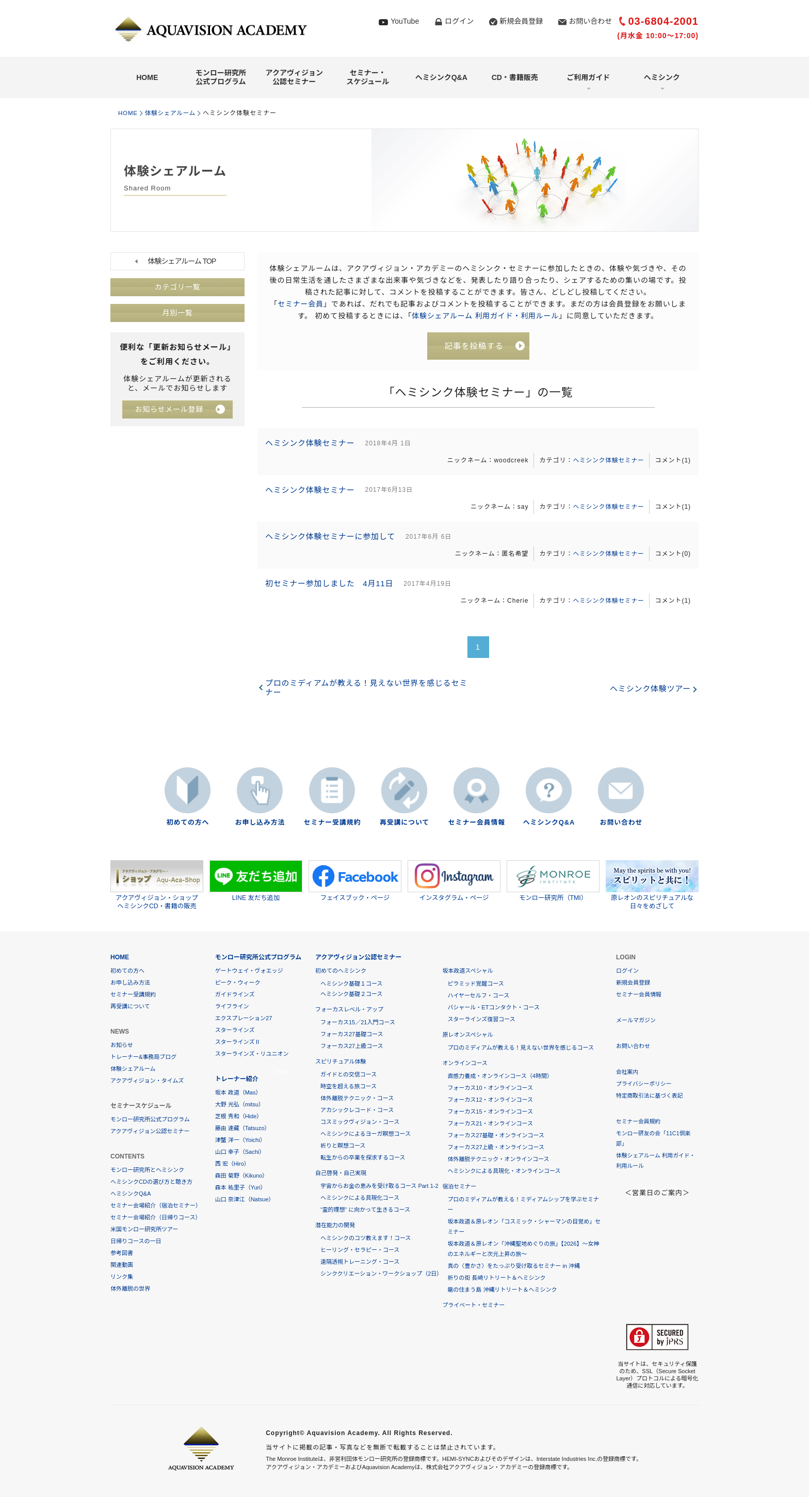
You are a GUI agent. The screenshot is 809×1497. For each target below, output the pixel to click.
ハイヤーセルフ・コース (478, 995)
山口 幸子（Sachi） (240, 1152)
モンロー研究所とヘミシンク (147, 1170)
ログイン (459, 21)
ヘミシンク (662, 77)
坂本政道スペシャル (467, 971)
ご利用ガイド (588, 77)
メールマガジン (636, 1020)
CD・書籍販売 (515, 77)
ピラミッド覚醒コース (475, 983)
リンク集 (121, 1277)
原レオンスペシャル (467, 1035)
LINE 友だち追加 (255, 881)
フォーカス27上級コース (351, 1046)
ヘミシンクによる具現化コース (359, 1198)
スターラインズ (235, 1030)
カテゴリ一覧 (177, 287)
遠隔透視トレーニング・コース (359, 1262)
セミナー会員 (300, 303)
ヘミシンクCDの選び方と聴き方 (151, 1182)
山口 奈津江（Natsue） (244, 1199)
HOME (147, 77)
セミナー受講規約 (332, 823)
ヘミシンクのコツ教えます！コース (365, 1238)
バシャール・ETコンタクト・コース (493, 1007)
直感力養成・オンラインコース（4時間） (500, 1076)
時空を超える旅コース (348, 1086)
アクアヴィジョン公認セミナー (294, 77)
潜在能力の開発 (335, 1225)
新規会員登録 (521, 21)
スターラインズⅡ (238, 1042)
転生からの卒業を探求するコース (362, 1157)
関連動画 (121, 1265)
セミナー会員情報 (477, 823)
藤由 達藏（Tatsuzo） (242, 1128)
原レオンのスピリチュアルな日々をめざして (652, 885)
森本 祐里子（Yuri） (240, 1187)
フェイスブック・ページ (355, 881)
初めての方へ (187, 823)
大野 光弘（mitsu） (239, 1104)
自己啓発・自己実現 (340, 1173)
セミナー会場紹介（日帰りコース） (155, 1217)
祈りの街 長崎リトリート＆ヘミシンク (496, 1278)
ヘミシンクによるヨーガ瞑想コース (365, 1134)
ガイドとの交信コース (348, 1074)
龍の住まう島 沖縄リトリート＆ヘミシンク (502, 1289)
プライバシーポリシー (644, 1084)
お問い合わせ (590, 21)
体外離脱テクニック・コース (357, 1098)
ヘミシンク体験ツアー (650, 694)
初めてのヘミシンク (340, 971)
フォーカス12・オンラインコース (490, 1100)
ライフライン (232, 1006)
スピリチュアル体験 (340, 1061)
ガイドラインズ (235, 994)
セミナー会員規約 (638, 1121)
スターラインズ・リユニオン (252, 1054)
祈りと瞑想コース (342, 1145)
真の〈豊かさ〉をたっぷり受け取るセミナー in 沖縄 (513, 1266)
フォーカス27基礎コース (351, 1034)
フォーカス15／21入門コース (357, 1022)
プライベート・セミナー (473, 1305)
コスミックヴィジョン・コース (359, 1122)
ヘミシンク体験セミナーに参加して (332, 540)
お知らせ (121, 1045)
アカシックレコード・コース (357, 1110)
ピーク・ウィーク (238, 982)
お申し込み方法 (260, 823)
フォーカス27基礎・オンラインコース (495, 1135)
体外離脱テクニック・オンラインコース (498, 1159)
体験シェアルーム (173, 113)
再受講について (404, 823)
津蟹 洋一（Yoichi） (240, 1140)
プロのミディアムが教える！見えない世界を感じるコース (520, 1047)
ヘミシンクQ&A (441, 77)
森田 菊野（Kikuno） (241, 1175)
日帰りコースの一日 (135, 1241)
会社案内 (627, 1072)
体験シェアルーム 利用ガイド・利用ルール (485, 315)
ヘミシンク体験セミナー (311, 444)
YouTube (405, 21)
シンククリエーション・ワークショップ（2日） (381, 1273)
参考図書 (121, 1253)
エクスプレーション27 (243, 1018)
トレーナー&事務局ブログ (143, 1057)
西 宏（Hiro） (232, 1164)
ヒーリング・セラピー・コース (359, 1250)
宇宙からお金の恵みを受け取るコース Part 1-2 (379, 1186)
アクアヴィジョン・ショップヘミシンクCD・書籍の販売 (156, 885)
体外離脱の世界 (130, 1288)
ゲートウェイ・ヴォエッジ (249, 971)
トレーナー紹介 (236, 1079)
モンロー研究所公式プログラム (221, 77)
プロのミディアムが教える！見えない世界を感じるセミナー (367, 693)
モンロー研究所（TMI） (553, 881)
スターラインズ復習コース (481, 1019)
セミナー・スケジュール (367, 77)
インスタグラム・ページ (454, 881)
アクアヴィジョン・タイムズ (147, 1080)
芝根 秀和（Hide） (239, 1116)
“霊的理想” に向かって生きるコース (365, 1209)
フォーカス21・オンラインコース (490, 1123)
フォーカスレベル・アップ (349, 1009)
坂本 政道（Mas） (238, 1092)
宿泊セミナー (459, 1186)
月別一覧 (177, 313)
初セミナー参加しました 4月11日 (331, 588)
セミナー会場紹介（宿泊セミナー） (155, 1205)
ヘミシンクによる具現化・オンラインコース (503, 1171)
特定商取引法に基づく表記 (650, 1095)
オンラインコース (464, 1063)
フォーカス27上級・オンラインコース (495, 1147)
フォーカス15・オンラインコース (490, 1111)
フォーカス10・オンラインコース (490, 1088)
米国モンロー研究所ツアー (144, 1229)
